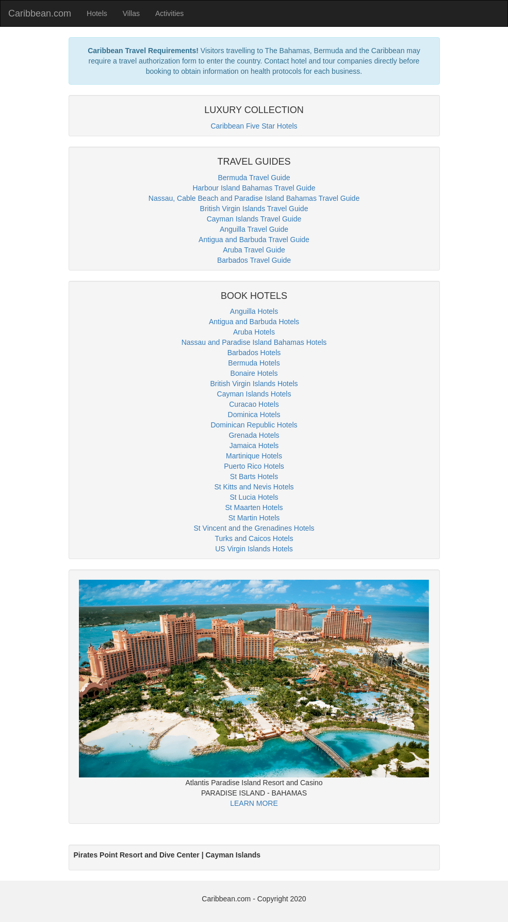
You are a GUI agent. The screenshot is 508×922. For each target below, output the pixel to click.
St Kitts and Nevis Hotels (253, 487)
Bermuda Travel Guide (254, 177)
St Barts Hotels (254, 476)
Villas (131, 13)
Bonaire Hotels (254, 373)
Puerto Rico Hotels (254, 466)
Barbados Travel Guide (254, 260)
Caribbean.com (39, 13)
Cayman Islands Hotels (254, 394)
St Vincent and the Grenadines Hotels (253, 528)
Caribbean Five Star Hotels (253, 126)
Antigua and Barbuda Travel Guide (254, 239)
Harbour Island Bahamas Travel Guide (253, 188)
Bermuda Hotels (254, 363)
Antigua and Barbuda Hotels (254, 321)
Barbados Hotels (254, 352)
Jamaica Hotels (254, 445)
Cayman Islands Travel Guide (254, 219)
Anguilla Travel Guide (254, 229)
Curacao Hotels (254, 404)
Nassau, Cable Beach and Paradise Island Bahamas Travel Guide (254, 198)
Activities (169, 13)
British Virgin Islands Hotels (254, 383)
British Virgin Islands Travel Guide (254, 208)
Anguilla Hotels (254, 311)
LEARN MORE (254, 803)
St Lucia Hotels (254, 497)
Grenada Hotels (253, 435)
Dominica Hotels (254, 414)
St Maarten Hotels (254, 507)
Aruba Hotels (254, 332)
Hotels (97, 13)
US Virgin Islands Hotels (254, 549)
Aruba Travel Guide (254, 250)
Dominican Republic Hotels (253, 425)
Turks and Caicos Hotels (254, 538)
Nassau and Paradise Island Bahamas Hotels (254, 342)
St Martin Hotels (254, 518)
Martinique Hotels (254, 456)
